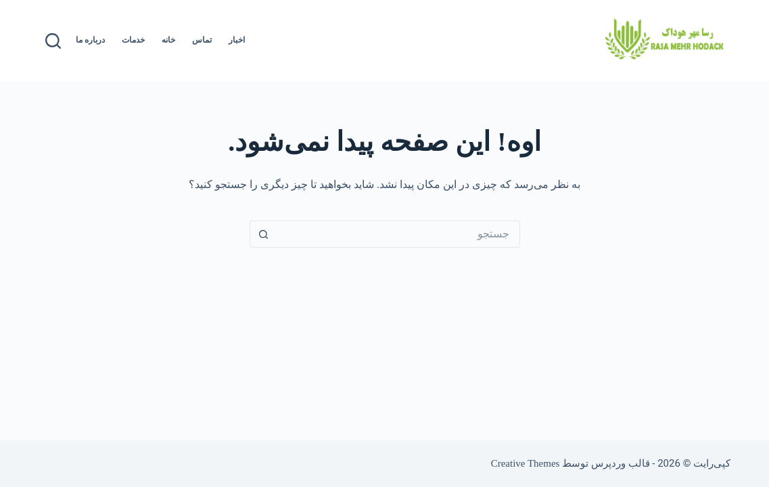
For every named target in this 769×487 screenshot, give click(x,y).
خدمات (133, 40)
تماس (202, 40)
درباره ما (90, 40)
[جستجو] (53, 41)
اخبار (237, 40)
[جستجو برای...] (398, 234)
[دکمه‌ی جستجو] (263, 234)
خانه (168, 40)
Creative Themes (525, 463)
